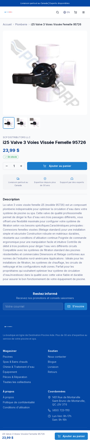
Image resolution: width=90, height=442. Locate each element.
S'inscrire (75, 306)
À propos (8, 397)
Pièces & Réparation (15, 376)
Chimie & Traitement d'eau (18, 366)
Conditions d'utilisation (16, 407)
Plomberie (21, 24)
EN (66, 12)
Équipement (10, 371)
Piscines (8, 356)
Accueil (7, 24)
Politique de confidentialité (19, 402)
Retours (52, 371)
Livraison (53, 366)
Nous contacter (57, 356)
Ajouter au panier (57, 165)
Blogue (52, 361)
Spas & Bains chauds (15, 361)
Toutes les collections (17, 382)
